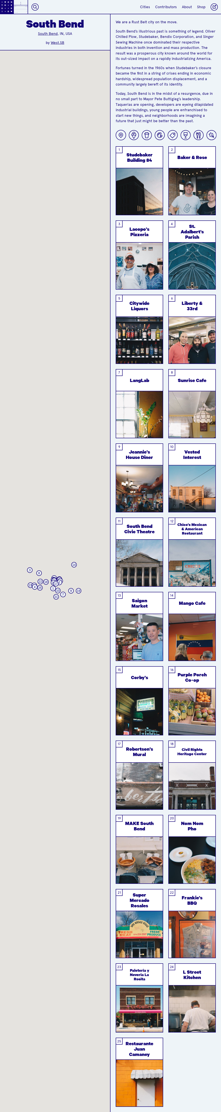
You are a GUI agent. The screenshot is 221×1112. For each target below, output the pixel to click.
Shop (201, 7)
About (187, 7)
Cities (145, 7)
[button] (53, 588)
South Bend (48, 33)
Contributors (166, 7)
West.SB (57, 43)
